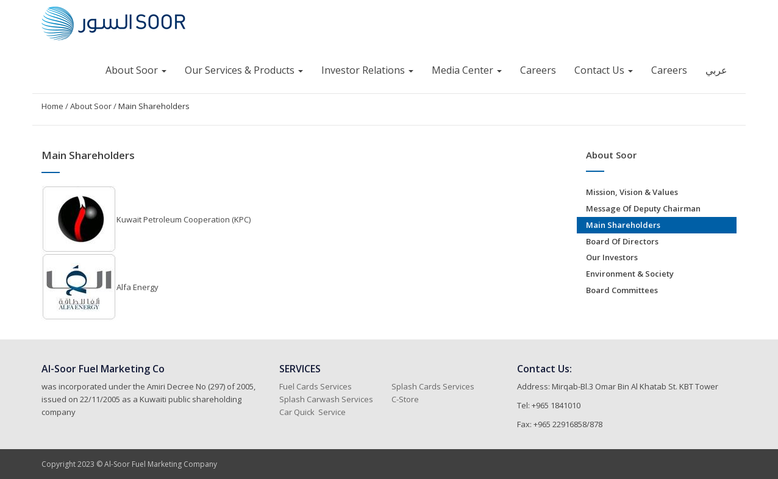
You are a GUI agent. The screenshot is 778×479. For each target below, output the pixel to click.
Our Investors (612, 257)
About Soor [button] (135, 70)
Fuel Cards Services (315, 386)
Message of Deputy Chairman (643, 208)
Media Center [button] (467, 70)
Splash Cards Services (432, 386)
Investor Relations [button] (367, 70)
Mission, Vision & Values (632, 191)
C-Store (406, 399)
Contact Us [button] (603, 70)
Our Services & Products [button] (244, 70)
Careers (538, 70)
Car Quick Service (312, 411)
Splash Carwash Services (326, 399)
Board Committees (622, 290)
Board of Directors (622, 241)
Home (52, 106)
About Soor (91, 106)
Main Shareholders (154, 106)
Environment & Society (630, 273)
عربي (716, 70)
